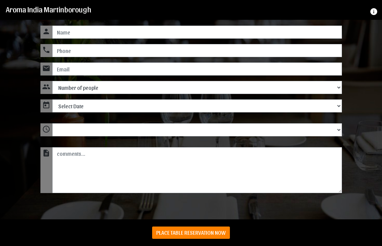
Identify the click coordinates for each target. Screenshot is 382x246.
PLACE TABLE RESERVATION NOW (191, 232)
